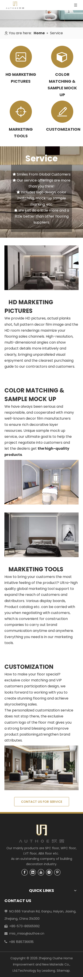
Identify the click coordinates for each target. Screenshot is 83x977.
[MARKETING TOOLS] (41, 534)
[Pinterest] (57, 872)
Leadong (48, 970)
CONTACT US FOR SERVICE (41, 801)
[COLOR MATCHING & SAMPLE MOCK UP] (41, 482)
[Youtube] (41, 872)
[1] (41, 18)
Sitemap (63, 970)
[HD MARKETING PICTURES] (41, 267)
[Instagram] (49, 872)
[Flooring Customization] (41, 768)
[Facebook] (24, 872)
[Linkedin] (33, 872)
